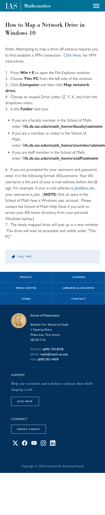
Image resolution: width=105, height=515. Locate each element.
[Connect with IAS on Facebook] (24, 445)
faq (20, 256)
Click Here (72, 55)
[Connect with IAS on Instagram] (43, 445)
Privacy (26, 277)
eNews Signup (28, 429)
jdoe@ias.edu (84, 188)
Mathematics (37, 6)
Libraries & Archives (79, 288)
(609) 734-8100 (53, 349)
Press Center (26, 288)
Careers (78, 277)
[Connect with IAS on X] (15, 445)
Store (26, 298)
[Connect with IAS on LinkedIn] (52, 445)
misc (29, 256)
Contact (78, 298)
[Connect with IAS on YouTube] (34, 445)
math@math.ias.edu (54, 354)
